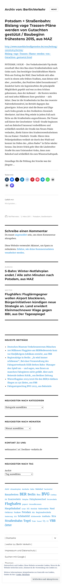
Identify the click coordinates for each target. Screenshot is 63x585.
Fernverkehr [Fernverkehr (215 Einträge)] (52, 499)
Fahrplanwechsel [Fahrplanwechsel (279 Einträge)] (37, 499)
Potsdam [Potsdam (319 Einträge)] (26, 512)
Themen (9, 563)
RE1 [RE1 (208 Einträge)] (33, 512)
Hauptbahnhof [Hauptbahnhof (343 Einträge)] (13, 508)
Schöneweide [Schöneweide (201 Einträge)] (36, 516)
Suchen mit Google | (15, 557)
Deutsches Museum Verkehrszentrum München (31, 347)
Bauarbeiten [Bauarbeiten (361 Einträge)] (11, 494)
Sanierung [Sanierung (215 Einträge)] (9, 516)
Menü (54, 9)
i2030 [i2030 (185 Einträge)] (24, 509)
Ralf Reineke (13, 216)
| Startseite (10, 538)
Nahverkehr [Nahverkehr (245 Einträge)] (43, 509)
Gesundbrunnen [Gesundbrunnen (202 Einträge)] (35, 504)
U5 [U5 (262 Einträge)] (44, 521)
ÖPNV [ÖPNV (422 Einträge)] (8, 525)
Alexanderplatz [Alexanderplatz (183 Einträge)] (15, 489)
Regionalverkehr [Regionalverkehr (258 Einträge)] (43, 512)
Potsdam (36, 216)
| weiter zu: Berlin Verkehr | (18, 544)
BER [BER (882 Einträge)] (23, 494)
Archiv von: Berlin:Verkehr (25, 9)
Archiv (8, 470)
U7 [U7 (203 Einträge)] (48, 521)
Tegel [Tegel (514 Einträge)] (27, 520)
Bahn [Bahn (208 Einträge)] (32, 489)
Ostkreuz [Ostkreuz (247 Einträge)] (9, 512)
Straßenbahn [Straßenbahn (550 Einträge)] (13, 520)
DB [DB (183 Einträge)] (6, 499)
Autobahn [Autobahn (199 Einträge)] (25, 489)
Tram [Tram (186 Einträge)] (34, 521)
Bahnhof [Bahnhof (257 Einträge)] (39, 489)
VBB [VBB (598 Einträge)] (52, 520)
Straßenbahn (46, 216)
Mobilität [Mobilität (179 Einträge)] (34, 509)
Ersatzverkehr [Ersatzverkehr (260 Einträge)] (14, 499)
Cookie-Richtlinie (23, 575)
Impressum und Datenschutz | (20, 550)
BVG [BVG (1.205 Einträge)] (45, 494)
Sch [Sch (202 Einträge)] (15, 516)
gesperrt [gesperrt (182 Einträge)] (25, 504)
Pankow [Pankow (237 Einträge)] (17, 512)
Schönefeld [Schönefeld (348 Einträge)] (24, 516)
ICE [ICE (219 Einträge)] (28, 509)
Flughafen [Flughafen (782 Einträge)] (13, 504)
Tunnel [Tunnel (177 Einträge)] (39, 521)
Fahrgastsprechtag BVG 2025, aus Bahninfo (29, 386)
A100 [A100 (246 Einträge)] (7, 489)
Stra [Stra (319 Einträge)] (54, 516)
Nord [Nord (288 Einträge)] (52, 508)
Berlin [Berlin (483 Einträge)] (32, 494)
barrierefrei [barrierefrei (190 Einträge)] (48, 489)
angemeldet (21, 234)
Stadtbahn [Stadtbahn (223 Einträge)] (46, 516)
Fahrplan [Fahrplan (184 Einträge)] (25, 499)
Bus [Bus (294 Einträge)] (38, 494)
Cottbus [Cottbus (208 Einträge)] (53, 495)
